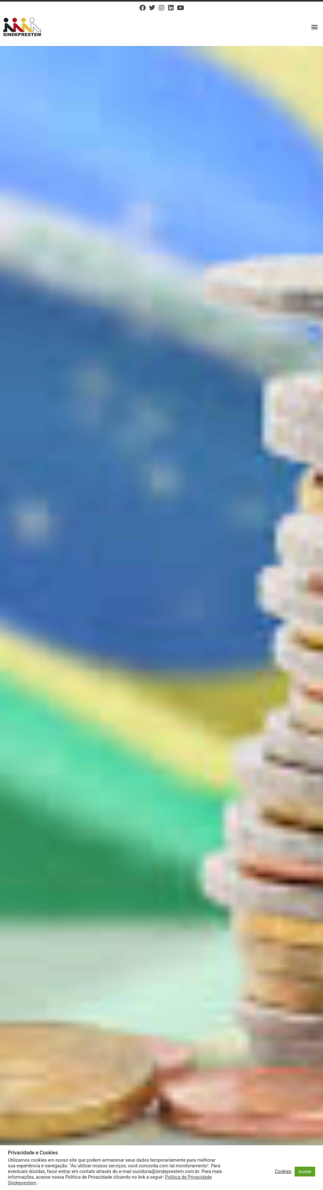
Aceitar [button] (304, 1171)
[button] (314, 27)
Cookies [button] (283, 1171)
